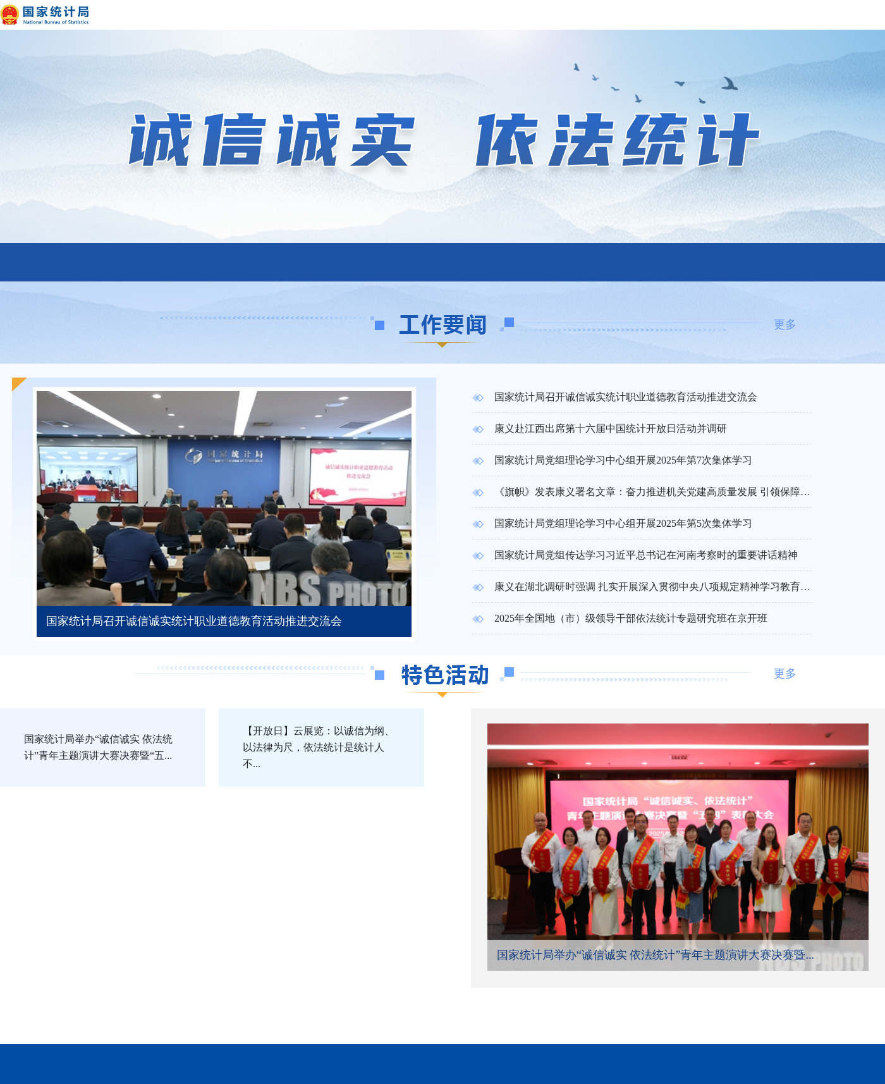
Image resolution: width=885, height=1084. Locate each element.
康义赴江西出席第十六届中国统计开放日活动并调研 (599, 428)
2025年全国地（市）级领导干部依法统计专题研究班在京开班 (619, 618)
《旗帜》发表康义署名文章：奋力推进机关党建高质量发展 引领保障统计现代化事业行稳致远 (642, 491)
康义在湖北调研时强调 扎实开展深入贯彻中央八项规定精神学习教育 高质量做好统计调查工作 (642, 586)
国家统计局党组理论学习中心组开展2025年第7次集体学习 (612, 460)
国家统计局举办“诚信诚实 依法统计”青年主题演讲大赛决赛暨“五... (98, 747)
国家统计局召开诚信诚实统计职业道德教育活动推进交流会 (614, 396)
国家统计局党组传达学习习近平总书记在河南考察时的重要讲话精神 (635, 555)
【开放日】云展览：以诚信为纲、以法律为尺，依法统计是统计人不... (318, 747)
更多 (785, 324)
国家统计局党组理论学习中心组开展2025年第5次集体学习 (612, 523)
